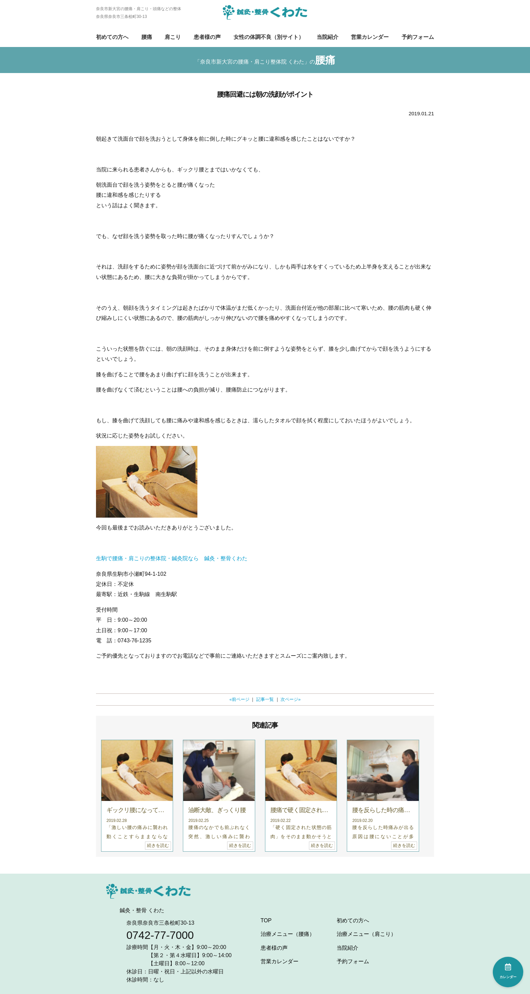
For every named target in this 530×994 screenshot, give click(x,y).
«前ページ (239, 699)
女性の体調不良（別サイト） (269, 37)
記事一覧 (265, 699)
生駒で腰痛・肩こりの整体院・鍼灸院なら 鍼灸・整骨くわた (171, 558)
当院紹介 (327, 37)
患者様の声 (207, 37)
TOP (266, 920)
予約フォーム (418, 37)
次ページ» (290, 699)
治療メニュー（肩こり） (366, 934)
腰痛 (146, 37)
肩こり (173, 37)
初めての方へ (112, 37)
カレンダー (508, 971)
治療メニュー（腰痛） (288, 934)
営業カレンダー (370, 37)
